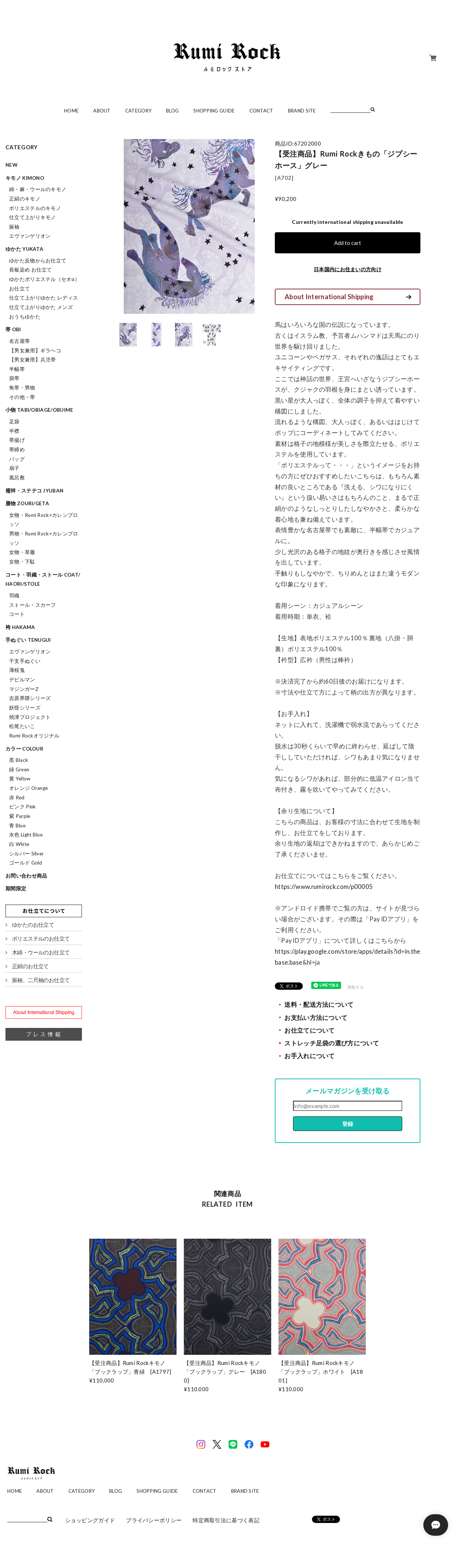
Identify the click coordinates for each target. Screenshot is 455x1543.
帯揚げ (17, 440)
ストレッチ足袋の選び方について (331, 1043)
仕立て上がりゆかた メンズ (41, 307)
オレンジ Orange (28, 788)
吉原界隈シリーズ (30, 698)
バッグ (17, 459)
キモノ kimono (24, 178)
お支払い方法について (315, 1017)
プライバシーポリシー (154, 1520)
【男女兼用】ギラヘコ (35, 350)
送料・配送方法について (318, 1004)
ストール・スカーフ (32, 605)
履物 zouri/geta (27, 503)
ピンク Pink (22, 807)
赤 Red (17, 797)
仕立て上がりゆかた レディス (43, 298)
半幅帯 (17, 369)
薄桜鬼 (17, 670)
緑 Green (19, 769)
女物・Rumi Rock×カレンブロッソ (43, 519)
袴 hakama (20, 627)
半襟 (14, 431)
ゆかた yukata (24, 249)
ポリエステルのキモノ (35, 208)
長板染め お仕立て (30, 270)
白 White (19, 844)
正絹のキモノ (24, 199)
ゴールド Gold (25, 863)
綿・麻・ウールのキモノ (37, 189)
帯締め (17, 449)
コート (17, 614)
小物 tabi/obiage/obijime (39, 410)
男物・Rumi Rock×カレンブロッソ (43, 538)
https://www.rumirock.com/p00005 (324, 886)
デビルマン (22, 680)
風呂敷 (17, 477)
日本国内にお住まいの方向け (347, 269)
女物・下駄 (22, 562)
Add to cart (347, 243)
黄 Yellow (19, 779)
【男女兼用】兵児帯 (32, 360)
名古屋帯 (19, 341)
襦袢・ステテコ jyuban (34, 491)
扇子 (14, 468)
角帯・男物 (22, 388)
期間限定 (15, 888)
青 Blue (17, 825)
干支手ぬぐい (24, 661)
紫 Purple (19, 816)
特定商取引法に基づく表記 (226, 1520)
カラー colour (24, 749)
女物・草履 (22, 552)
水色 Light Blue (26, 835)
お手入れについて (309, 1056)
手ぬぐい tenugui (28, 640)
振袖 (14, 227)
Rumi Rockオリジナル (34, 736)
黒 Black (18, 760)
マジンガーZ (24, 689)
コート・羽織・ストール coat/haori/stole (42, 579)
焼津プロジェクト (30, 717)
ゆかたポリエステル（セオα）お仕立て (44, 284)
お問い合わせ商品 (26, 876)
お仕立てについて (309, 1030)
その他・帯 (22, 397)
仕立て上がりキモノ (32, 217)
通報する (355, 987)
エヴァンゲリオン (30, 236)
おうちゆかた (24, 317)
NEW (11, 165)
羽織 (14, 595)
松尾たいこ (22, 726)
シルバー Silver (26, 853)
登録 (347, 1123)
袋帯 (14, 378)
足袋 (14, 421)
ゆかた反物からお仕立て (37, 261)
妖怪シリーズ (24, 708)
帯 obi (13, 329)
